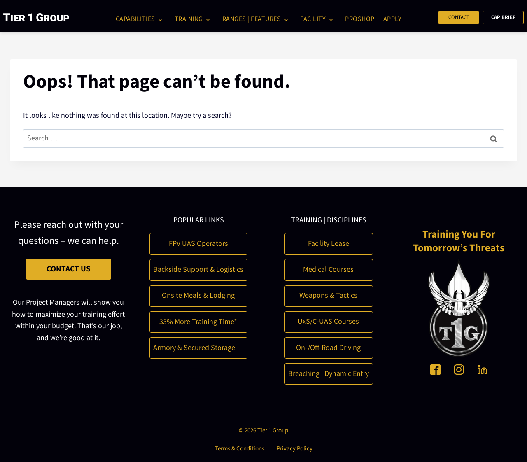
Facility (313, 18)
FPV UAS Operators (198, 242)
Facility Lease (328, 242)
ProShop (360, 18)
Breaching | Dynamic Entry (328, 372)
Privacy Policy (294, 447)
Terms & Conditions (239, 447)
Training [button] (189, 18)
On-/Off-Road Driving (328, 346)
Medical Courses (328, 268)
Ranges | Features (251, 18)
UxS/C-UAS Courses (328, 320)
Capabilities (135, 18)
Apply (392, 18)
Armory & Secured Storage (194, 346)
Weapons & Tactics (328, 294)
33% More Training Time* (198, 320)
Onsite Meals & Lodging (198, 294)
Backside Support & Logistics (198, 268)
